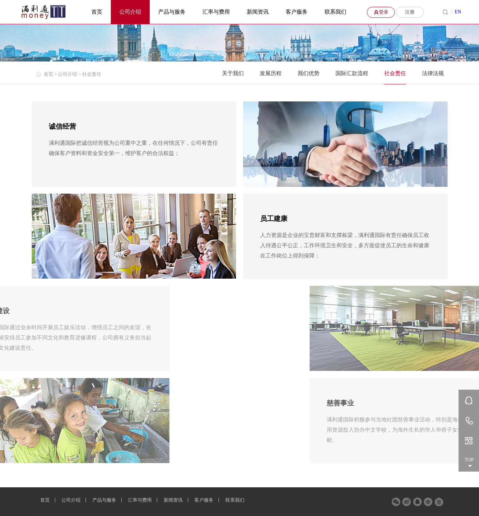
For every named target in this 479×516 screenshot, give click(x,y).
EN (458, 11)
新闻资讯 (258, 12)
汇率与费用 (216, 12)
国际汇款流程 (351, 73)
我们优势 (308, 73)
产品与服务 (171, 12)
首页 (96, 12)
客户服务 (297, 12)
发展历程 (271, 73)
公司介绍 (130, 12)
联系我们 (335, 12)
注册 (410, 12)
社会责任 (395, 73)
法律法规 (433, 73)
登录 (380, 12)
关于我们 (233, 73)
